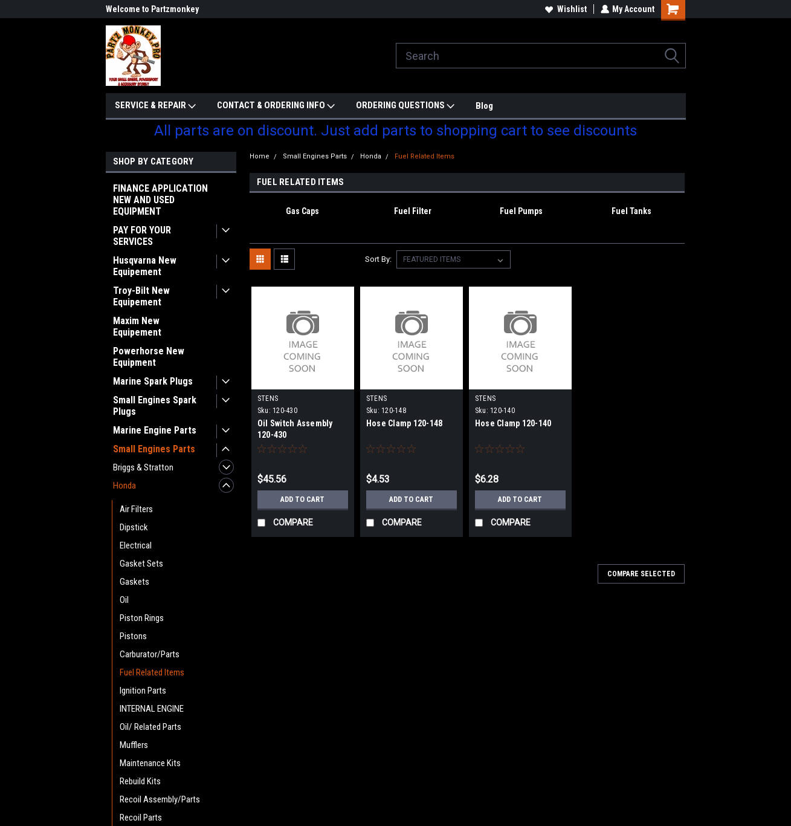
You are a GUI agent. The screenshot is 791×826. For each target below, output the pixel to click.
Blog (484, 105)
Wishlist (565, 9)
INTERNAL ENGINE (152, 708)
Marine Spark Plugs (153, 381)
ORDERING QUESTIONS (405, 106)
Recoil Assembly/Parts (160, 799)
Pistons (133, 636)
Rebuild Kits (140, 781)
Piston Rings (142, 618)
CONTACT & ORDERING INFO (276, 106)
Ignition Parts (143, 690)
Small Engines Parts (154, 449)
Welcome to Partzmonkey (152, 9)
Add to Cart (302, 499)
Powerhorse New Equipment (148, 356)
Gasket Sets (141, 563)
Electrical (136, 545)
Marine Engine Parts (154, 430)
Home (260, 156)
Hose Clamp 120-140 (513, 423)
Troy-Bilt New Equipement (141, 296)
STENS (267, 398)
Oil (124, 599)
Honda (124, 485)
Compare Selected (641, 574)
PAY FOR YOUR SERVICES (142, 235)
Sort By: (378, 259)
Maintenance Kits (150, 763)
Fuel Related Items (152, 672)
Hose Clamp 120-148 (404, 423)
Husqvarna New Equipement (144, 266)
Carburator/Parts (149, 654)
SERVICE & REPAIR (155, 106)
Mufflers (134, 745)
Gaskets (134, 581)
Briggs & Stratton (143, 467)
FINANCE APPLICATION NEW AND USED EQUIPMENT (160, 200)
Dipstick (134, 527)
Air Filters (136, 509)
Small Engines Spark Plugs (154, 405)
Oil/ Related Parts (150, 726)
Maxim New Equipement (137, 326)
